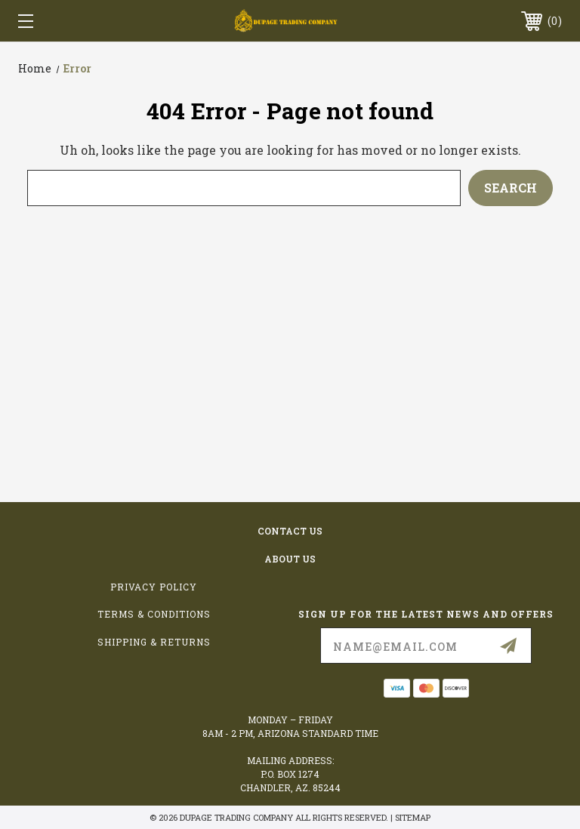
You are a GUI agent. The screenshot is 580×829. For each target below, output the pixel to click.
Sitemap (412, 817)
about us (290, 559)
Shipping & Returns (154, 642)
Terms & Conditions (154, 614)
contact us (290, 531)
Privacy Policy (153, 587)
